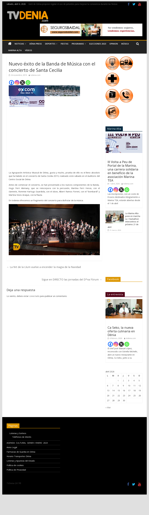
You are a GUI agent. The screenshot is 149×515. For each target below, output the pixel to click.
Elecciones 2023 (97, 43)
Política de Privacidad (16, 469)
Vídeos (28, 50)
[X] (22, 82)
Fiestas (64, 43)
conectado (34, 296)
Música (125, 43)
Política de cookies (15, 465)
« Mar (108, 407)
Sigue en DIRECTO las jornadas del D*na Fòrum (72, 279)
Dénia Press (35, 43)
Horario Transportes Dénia (19, 456)
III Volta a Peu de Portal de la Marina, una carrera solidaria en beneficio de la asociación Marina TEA (123, 171)
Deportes (50, 43)
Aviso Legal (12, 447)
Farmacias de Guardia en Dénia (21, 451)
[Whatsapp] (27, 82)
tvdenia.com (35, 75)
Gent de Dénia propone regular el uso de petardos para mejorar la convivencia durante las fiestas (72, 4)
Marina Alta (15, 50)
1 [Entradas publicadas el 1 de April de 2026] (118, 380)
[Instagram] (17, 82)
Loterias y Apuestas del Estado (21, 460)
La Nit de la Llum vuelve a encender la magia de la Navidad (44, 267)
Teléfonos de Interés (21, 437)
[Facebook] (11, 82)
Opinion (113, 43)
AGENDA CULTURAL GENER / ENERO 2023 (27, 442)
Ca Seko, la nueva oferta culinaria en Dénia (121, 331)
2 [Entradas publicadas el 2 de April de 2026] (123, 380)
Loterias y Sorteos (17, 433)
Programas (78, 43)
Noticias (19, 43)
